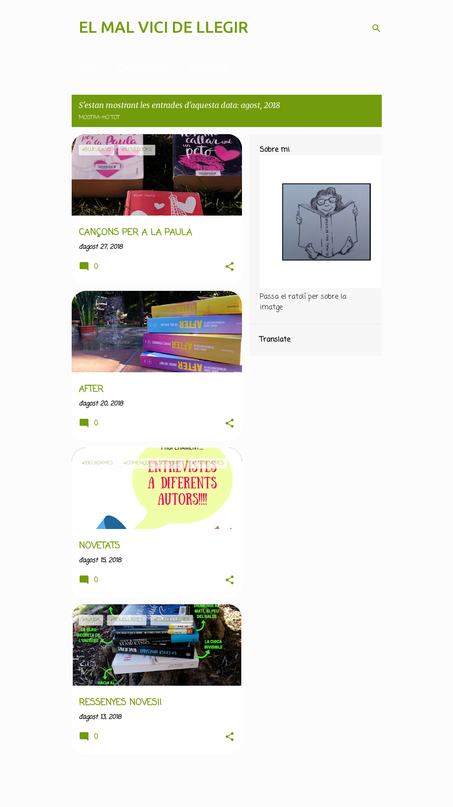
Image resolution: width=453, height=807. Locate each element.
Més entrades (156, 781)
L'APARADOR (142, 69)
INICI (88, 69)
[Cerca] (376, 28)
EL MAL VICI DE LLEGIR (163, 27)
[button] (229, 267)
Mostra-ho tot (99, 118)
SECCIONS (209, 69)
